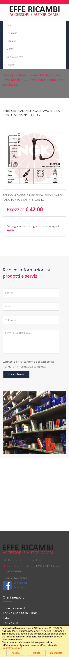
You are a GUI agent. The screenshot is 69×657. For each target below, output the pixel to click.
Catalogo (11, 41)
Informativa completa (31, 366)
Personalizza (55, 653)
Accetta (16, 653)
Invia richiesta (16, 374)
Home (9, 25)
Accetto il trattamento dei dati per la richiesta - (28, 364)
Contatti (10, 65)
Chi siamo (11, 33)
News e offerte (14, 56)
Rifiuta (36, 653)
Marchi (10, 48)
